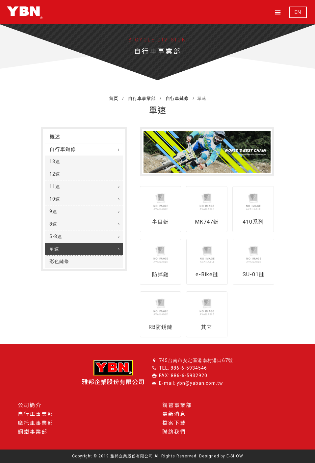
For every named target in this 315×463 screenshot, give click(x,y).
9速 (53, 211)
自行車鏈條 (176, 98)
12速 (54, 174)
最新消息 (174, 414)
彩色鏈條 (59, 261)
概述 (55, 137)
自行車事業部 (141, 98)
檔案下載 (174, 423)
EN (298, 12)
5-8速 (55, 236)
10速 (54, 199)
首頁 (113, 98)
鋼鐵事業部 (32, 432)
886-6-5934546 (189, 368)
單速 (54, 249)
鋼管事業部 (177, 405)
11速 (54, 186)
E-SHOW (234, 456)
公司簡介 (29, 405)
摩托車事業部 (35, 423)
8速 (53, 224)
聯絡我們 (174, 432)
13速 (54, 161)
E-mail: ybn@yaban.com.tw (191, 383)
